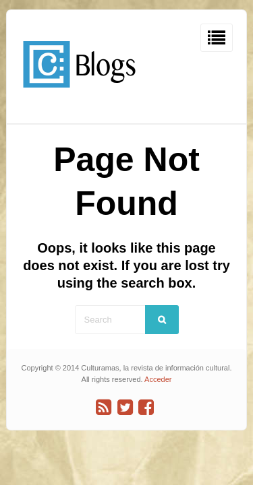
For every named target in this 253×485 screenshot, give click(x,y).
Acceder (157, 379)
